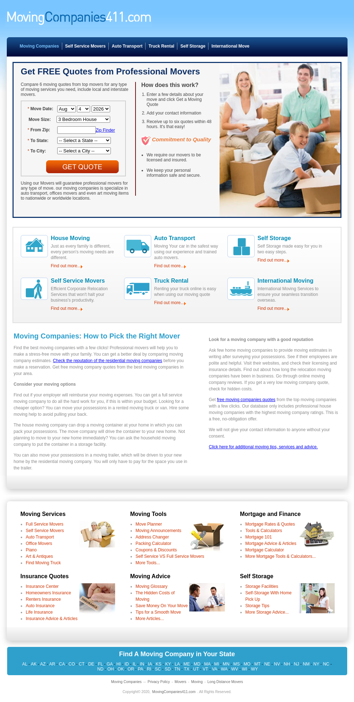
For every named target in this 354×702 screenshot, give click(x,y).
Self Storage (192, 46)
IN (142, 664)
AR (52, 664)
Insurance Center (42, 586)
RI (149, 669)
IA (150, 664)
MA (207, 664)
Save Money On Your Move (162, 605)
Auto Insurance (40, 605)
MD (197, 664)
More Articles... (150, 618)
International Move (230, 46)
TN (177, 669)
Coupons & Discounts (156, 549)
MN (226, 664)
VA (214, 669)
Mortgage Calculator (264, 549)
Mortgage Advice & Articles (270, 543)
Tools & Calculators (263, 530)
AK (33, 664)
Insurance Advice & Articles (52, 618)
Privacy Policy (159, 682)
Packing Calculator (153, 543)
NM (306, 664)
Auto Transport (127, 46)
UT (196, 669)
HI (119, 664)
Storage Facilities (261, 586)
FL (100, 664)
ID (126, 664)
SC (158, 669)
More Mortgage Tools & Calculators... (280, 556)
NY (316, 664)
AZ (42, 664)
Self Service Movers (85, 46)
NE (267, 664)
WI (244, 669)
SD (168, 669)
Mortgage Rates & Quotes (270, 524)
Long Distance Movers (225, 682)
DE (91, 664)
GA (110, 664)
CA (62, 664)
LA (177, 664)
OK (121, 669)
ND (100, 669)
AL (24, 664)
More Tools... (148, 562)
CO (72, 664)
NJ (296, 664)
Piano (31, 549)
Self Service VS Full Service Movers (170, 556)
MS (236, 664)
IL (134, 664)
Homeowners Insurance (48, 592)
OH (110, 669)
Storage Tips (257, 605)
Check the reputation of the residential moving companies (107, 360)
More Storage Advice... (267, 612)
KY (168, 664)
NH (287, 664)
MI (216, 664)
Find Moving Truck (43, 562)
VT (205, 669)
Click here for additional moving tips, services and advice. (263, 446)
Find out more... (66, 265)
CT (81, 664)
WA (224, 669)
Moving (196, 682)
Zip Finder (105, 130)
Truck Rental (161, 46)
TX (186, 669)
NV (277, 664)
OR (131, 669)
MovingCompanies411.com (174, 692)
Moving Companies (39, 46)
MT (257, 664)
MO (247, 664)
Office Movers (39, 543)
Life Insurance (39, 612)
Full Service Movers (44, 524)
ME (186, 664)
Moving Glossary (151, 586)
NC (326, 664)
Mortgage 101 (258, 537)
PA (140, 669)
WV (234, 669)
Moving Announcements (158, 530)
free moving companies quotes (246, 399)
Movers (180, 682)
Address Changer (152, 537)
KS (158, 664)
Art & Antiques (39, 556)
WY (254, 669)
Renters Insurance (43, 599)
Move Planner (149, 524)
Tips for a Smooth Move (158, 612)
